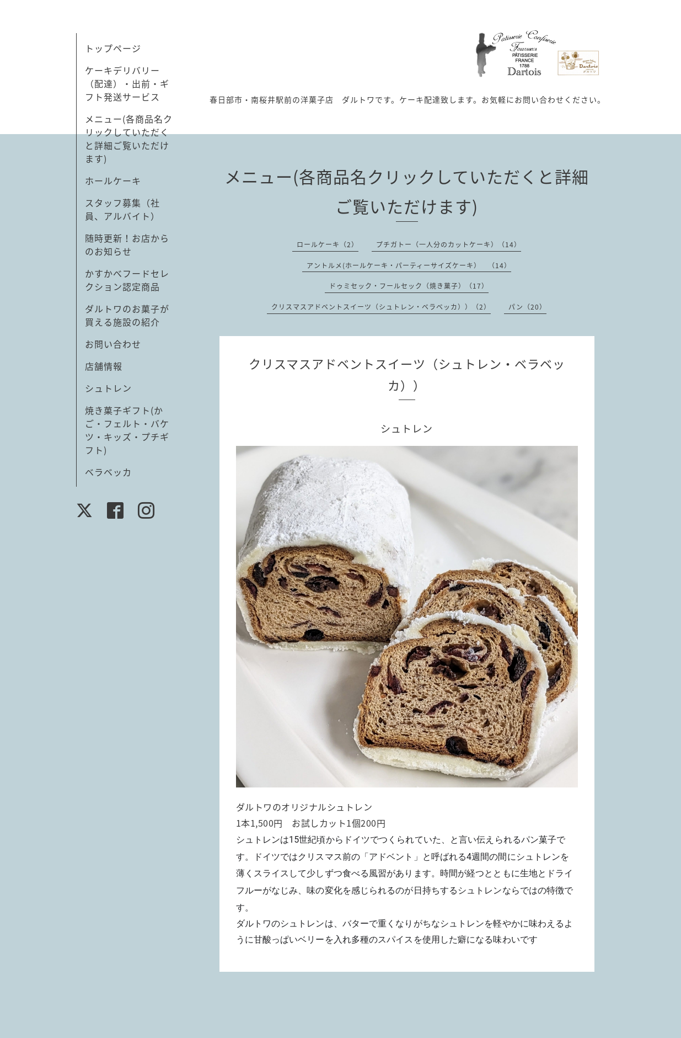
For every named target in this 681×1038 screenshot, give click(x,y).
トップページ (113, 48)
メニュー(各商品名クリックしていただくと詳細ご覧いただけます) (129, 138)
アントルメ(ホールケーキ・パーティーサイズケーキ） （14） (409, 265)
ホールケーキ (113, 180)
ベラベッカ (108, 471)
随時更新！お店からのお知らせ (127, 244)
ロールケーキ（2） (327, 244)
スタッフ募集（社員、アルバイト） (122, 209)
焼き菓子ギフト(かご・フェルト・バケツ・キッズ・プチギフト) (127, 429)
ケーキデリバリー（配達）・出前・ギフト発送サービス (127, 83)
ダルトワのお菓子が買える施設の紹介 (127, 315)
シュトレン (108, 388)
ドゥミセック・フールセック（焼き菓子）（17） (409, 286)
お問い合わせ (113, 343)
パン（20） (527, 307)
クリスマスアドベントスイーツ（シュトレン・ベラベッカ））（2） (381, 307)
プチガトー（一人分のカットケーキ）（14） (448, 244)
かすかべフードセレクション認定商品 (127, 280)
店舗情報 (103, 365)
